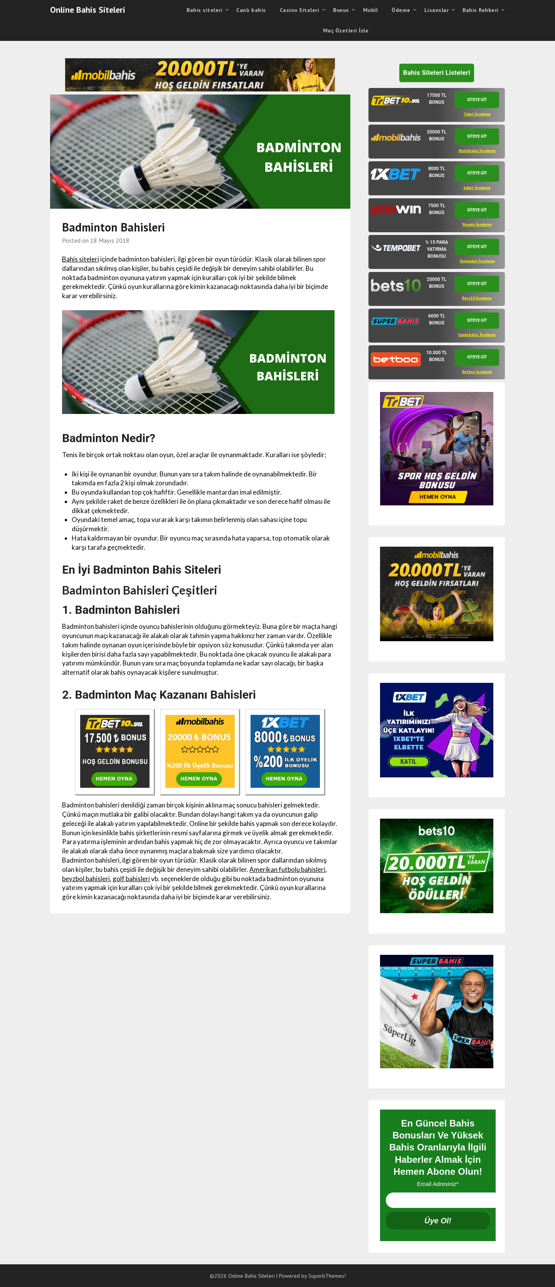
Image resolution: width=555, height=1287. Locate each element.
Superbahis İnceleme (477, 334)
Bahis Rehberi (480, 10)
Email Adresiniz (438, 1184)
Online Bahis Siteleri (87, 9)
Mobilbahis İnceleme (477, 150)
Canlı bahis (251, 10)
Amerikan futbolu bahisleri (287, 869)
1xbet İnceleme (477, 187)
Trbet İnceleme (477, 114)
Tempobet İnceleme (477, 260)
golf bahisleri (131, 879)
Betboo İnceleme (477, 371)
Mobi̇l (370, 10)
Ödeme (401, 10)
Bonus (341, 10)
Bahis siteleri (204, 10)
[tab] (436, 105)
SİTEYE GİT (477, 100)
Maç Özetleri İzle (345, 30)
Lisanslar (436, 10)
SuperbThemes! (327, 1275)
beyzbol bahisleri (86, 879)
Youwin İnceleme (477, 224)
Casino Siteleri (300, 10)
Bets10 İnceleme (477, 298)
